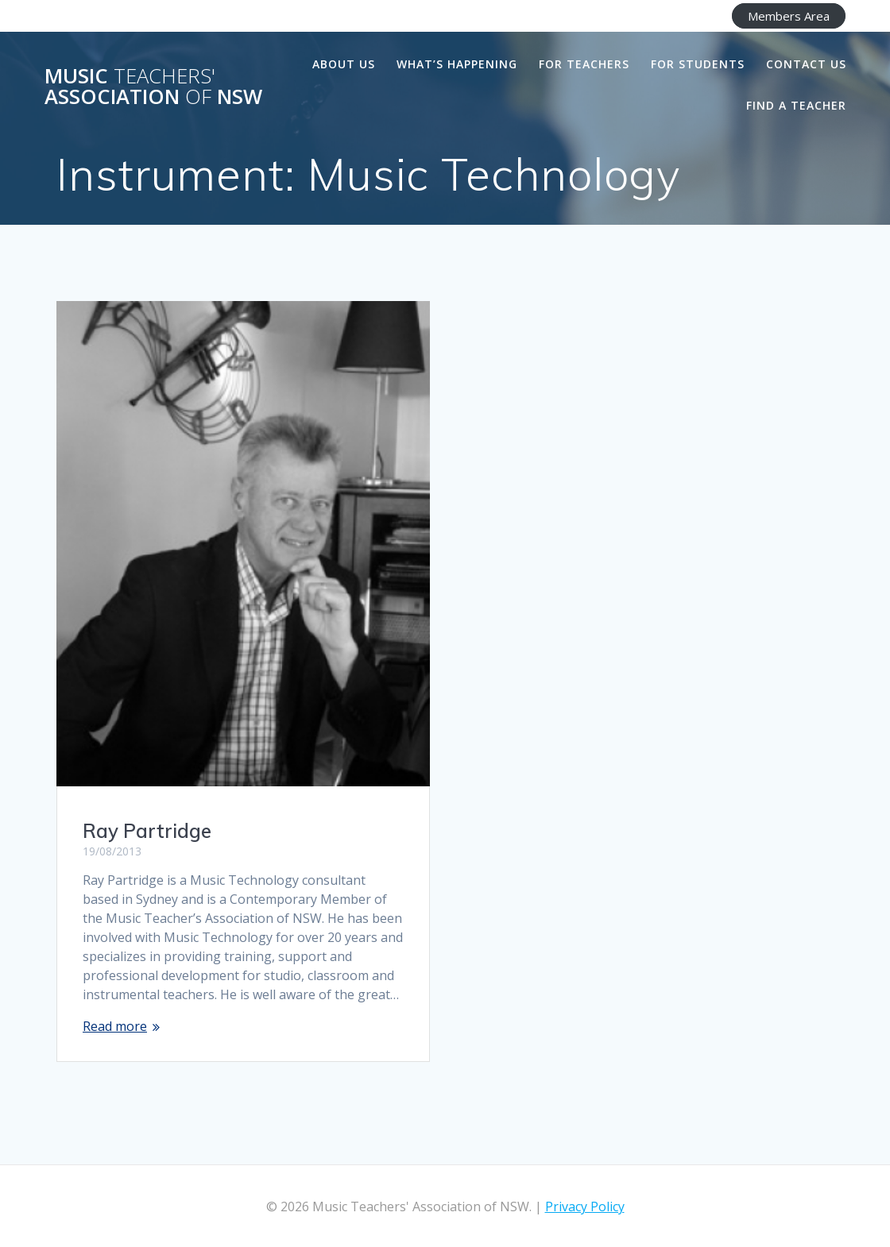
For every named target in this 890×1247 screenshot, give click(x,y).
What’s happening (457, 63)
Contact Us (806, 63)
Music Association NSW (153, 86)
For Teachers (584, 63)
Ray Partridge (147, 831)
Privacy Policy (585, 1206)
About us (343, 63)
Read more (115, 1026)
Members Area (789, 16)
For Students (698, 63)
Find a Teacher (796, 105)
